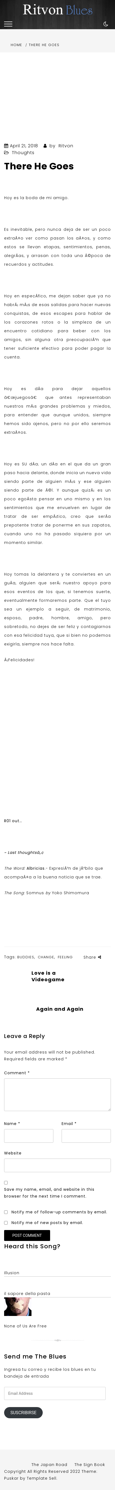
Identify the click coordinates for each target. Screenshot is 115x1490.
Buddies (25, 957)
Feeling (65, 957)
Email (69, 1123)
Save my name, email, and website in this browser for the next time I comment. (49, 1193)
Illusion (11, 1273)
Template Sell (41, 1478)
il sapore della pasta (27, 1293)
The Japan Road (49, 1464)
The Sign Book (89, 1464)
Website (13, 1153)
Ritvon (66, 146)
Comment (17, 1073)
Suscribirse (23, 1412)
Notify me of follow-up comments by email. (59, 1212)
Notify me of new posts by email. (47, 1222)
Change (46, 957)
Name (12, 1123)
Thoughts (23, 152)
